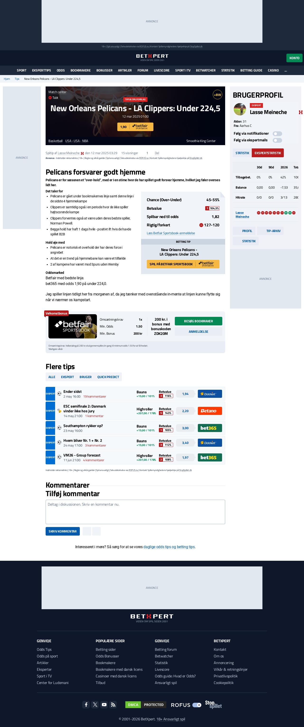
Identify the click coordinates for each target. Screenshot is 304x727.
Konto (294, 57)
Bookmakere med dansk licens (119, 669)
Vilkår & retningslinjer (231, 669)
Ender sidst (72, 391)
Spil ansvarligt (113, 46)
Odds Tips (44, 649)
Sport (21, 70)
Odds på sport (47, 656)
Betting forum (166, 649)
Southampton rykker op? (83, 425)
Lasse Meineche (69, 152)
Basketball (55, 141)
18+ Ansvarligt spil (170, 719)
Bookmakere (81, 70)
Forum (143, 70)
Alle (51, 376)
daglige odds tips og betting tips (169, 547)
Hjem (7, 79)
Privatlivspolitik (226, 676)
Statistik (228, 70)
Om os (218, 656)
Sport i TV (182, 70)
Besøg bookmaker (198, 320)
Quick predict (108, 376)
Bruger (86, 376)
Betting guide (251, 70)
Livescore (162, 70)
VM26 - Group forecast (81, 455)
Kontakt (220, 649)
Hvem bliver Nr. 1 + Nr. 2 (82, 440)
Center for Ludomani (53, 682)
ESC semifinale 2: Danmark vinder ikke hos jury (84, 408)
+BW (217, 94)
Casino (273, 70)
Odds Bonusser (107, 656)
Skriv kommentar (63, 531)
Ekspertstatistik (268, 152)
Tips (17, 79)
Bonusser (104, 70)
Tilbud (100, 682)
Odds (61, 70)
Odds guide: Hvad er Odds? (175, 676)
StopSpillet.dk (196, 46)
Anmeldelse (198, 331)
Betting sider (106, 649)
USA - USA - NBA (76, 141)
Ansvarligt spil (166, 682)
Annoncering (223, 662)
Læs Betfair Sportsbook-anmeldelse (171, 233)
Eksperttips (41, 70)
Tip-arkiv (270, 230)
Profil (244, 230)
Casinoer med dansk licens (116, 676)
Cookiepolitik (223, 682)
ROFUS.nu (144, 46)
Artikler (125, 70)
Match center (57, 91)
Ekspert (67, 376)
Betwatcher (205, 70)
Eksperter (44, 669)
